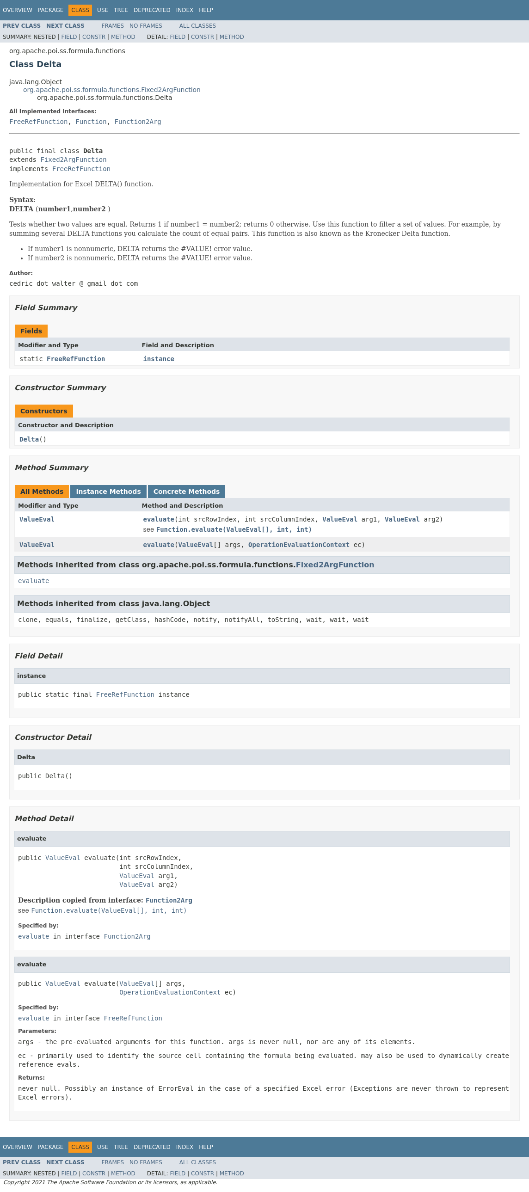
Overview (17, 10)
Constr (93, 37)
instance (158, 359)
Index (185, 10)
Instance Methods (108, 491)
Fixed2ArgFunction (73, 159)
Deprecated (152, 10)
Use (102, 10)
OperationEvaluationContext (299, 544)
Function (90, 121)
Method (123, 37)
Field (69, 37)
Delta (29, 439)
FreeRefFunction (38, 121)
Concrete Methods (187, 491)
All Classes (197, 26)
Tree (121, 10)
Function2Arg (138, 121)
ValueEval (37, 519)
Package (50, 10)
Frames (113, 26)
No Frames (145, 26)
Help (206, 10)
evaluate (158, 519)
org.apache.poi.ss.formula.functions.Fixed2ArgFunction (112, 89)
